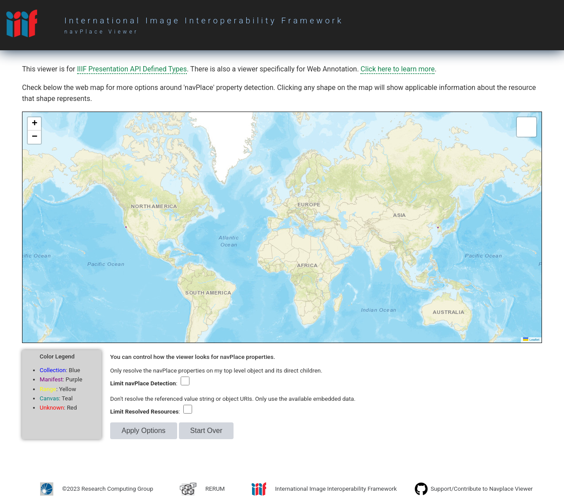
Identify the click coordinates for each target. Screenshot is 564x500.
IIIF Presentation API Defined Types (132, 69)
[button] (34, 124)
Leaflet (531, 340)
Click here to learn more (397, 69)
